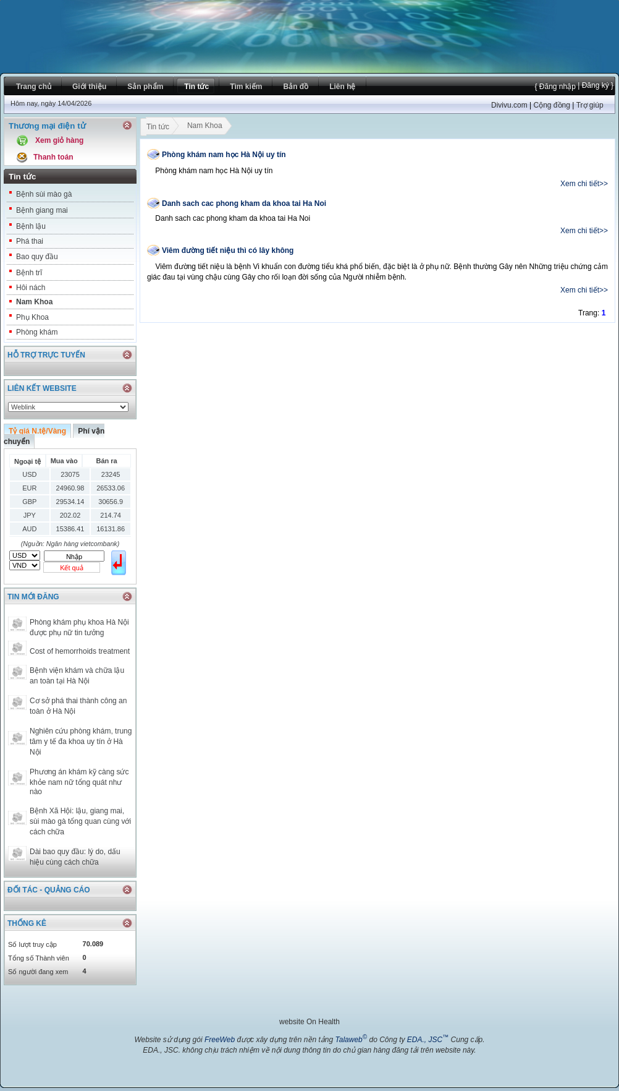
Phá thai (29, 241)
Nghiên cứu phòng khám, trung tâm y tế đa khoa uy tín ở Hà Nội (81, 741)
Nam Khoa (34, 301)
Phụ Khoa (32, 317)
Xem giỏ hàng (59, 140)
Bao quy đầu (37, 256)
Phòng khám (36, 332)
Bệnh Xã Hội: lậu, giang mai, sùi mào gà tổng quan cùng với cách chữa (80, 821)
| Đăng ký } (594, 85)
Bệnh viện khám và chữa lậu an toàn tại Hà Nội (77, 675)
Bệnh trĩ (29, 272)
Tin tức (157, 128)
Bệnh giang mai (42, 210)
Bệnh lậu (31, 226)
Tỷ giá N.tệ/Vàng (37, 431)
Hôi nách (30, 287)
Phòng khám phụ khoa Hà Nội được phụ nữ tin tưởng (79, 627)
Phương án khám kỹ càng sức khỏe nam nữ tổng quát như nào (79, 782)
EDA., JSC (427, 1039)
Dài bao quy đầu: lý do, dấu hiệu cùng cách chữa (75, 856)
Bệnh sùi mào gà (44, 194)
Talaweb (351, 1039)
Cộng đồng (551, 105)
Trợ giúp (590, 105)
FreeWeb (219, 1039)
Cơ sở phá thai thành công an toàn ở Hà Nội (78, 706)
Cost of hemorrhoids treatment (80, 651)
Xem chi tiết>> (584, 183)
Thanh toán (53, 157)
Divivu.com (509, 105)
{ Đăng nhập (554, 86)
